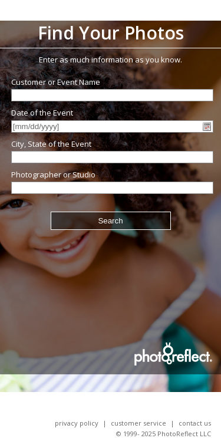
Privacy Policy (76, 423)
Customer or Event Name (55, 82)
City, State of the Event (51, 144)
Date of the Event (42, 112)
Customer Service (138, 423)
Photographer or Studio (53, 174)
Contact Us (195, 423)
